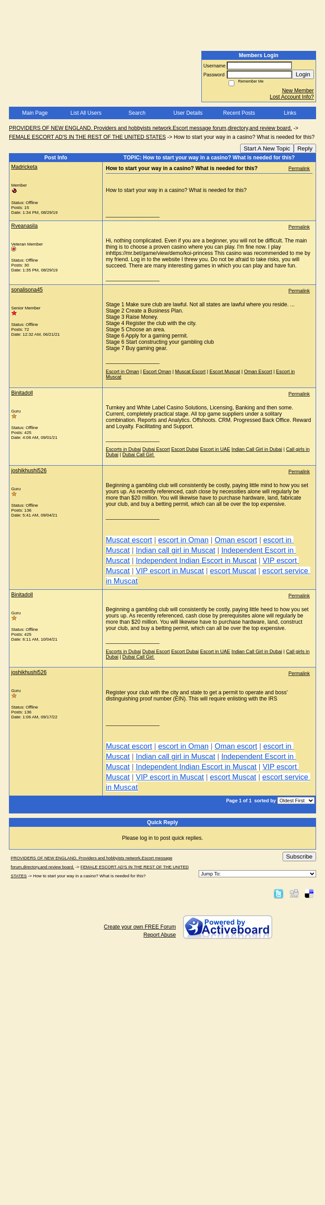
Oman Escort (258, 371)
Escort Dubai (185, 449)
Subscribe (299, 856)
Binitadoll (22, 393)
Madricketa (24, 167)
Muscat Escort (190, 371)
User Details (187, 113)
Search (137, 113)
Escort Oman (157, 371)
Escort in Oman (122, 371)
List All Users (86, 113)
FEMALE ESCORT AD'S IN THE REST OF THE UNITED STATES (87, 137)
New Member (298, 91)
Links (290, 113)
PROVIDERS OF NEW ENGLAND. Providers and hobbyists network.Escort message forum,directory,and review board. (150, 128)
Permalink (299, 168)
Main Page (34, 113)
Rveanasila (24, 226)
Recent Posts (239, 113)
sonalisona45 (27, 290)
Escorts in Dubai (123, 449)
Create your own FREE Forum (140, 927)
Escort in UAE (215, 449)
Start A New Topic (267, 148)
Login (303, 74)
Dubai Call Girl (138, 454)
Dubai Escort (156, 449)
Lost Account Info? (292, 97)
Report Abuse (159, 935)
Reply (304, 148)
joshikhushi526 (28, 470)
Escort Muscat (224, 371)
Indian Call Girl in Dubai (256, 449)
